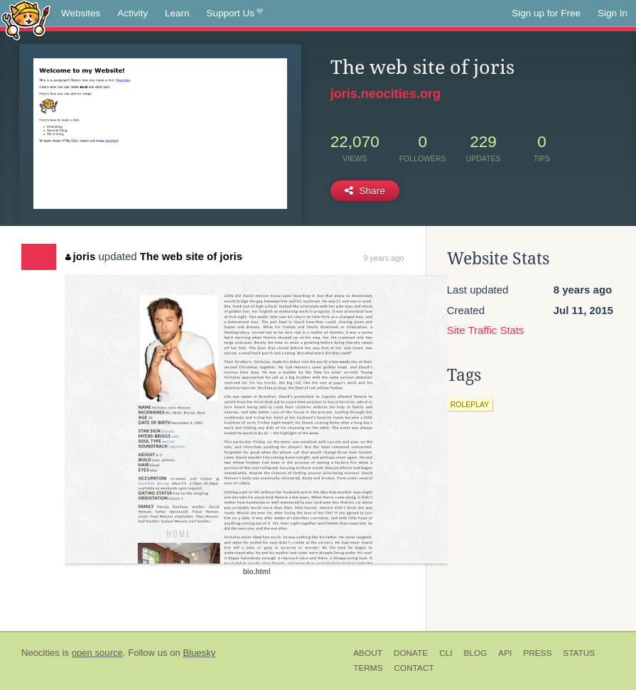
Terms (367, 668)
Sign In (612, 13)
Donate (411, 653)
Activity (132, 13)
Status (579, 653)
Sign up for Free (546, 13)
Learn (177, 13)
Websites (80, 13)
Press (537, 653)
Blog (475, 653)
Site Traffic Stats (485, 330)
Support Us (235, 13)
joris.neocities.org (385, 94)
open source (97, 652)
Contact (414, 668)
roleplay (470, 404)
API (505, 653)
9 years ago (383, 258)
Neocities (40, 652)
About (367, 653)
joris (80, 256)
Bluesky (199, 652)
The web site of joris (191, 256)
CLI (445, 653)
